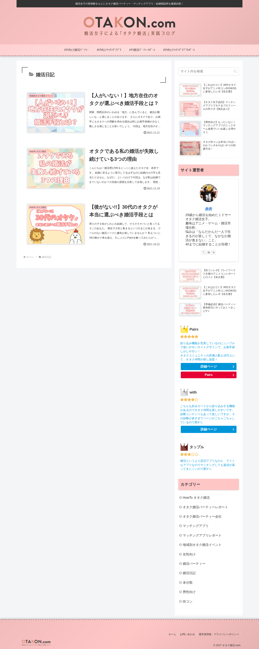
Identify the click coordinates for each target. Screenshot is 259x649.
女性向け (189, 554)
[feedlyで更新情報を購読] (208, 252)
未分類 (187, 582)
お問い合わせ (187, 634)
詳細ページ (209, 366)
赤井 (208, 209)
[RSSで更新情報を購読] (214, 252)
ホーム (172, 634)
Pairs (209, 375)
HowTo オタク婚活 (196, 497)
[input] (208, 71)
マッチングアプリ (196, 526)
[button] (235, 71)
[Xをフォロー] (203, 252)
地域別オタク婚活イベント (202, 545)
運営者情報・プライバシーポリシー (219, 634)
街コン (187, 601)
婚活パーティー (194, 563)
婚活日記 (189, 573)
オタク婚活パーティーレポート (205, 507)
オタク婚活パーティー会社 (202, 516)
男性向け (189, 592)
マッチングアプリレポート (202, 535)
